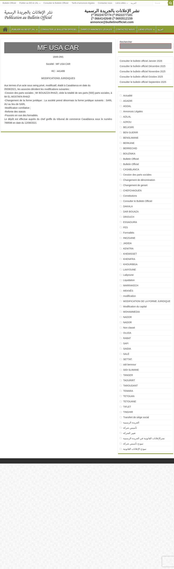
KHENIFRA (129, 259)
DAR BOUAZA (131, 211)
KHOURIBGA (130, 264)
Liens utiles (120, 3)
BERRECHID (130, 148)
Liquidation (129, 280)
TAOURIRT (129, 380)
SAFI (125, 343)
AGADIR (127, 101)
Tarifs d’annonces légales (83, 3)
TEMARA (129, 391)
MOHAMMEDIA (131, 311)
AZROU (127, 122)
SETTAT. (127, 359)
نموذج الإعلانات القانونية (134, 449)
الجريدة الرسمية (131, 422)
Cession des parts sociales (137, 174)
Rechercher (126, 41)
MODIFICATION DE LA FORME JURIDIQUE (146, 301)
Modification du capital (135, 306)
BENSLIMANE (130, 137)
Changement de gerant (135, 185)
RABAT (127, 338)
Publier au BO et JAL (28, 3)
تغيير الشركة (129, 433)
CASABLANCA (131, 169)
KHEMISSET (130, 253)
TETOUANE (129, 401)
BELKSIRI (128, 127)
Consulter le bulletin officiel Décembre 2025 (143, 66)
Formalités (128, 232)
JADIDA (127, 243)
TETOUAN (128, 396)
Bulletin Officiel (9, 3)
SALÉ (126, 354)
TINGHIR (128, 412)
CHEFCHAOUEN (132, 190)
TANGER (128, 375)
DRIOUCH (128, 217)
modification (129, 296)
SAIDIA (127, 348)
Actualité (127, 95)
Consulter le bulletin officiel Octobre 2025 (141, 76)
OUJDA (127, 333)
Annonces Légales (133, 111)
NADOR (127, 317)
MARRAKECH (130, 285)
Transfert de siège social (136, 417)
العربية (133, 3)
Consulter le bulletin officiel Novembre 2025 (143, 71)
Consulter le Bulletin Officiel (55, 3)
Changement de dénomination (139, 180)
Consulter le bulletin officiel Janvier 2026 (141, 61)
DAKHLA (128, 206)
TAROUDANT (130, 385)
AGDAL (127, 106)
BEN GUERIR (130, 132)
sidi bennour (129, 364)
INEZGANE (129, 238)
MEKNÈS (128, 290)
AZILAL (127, 116)
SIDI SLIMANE (132, 369)
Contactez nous (105, 3)
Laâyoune (128, 275)
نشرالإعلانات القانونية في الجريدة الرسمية (144, 438)
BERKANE (128, 143)
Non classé (129, 327)
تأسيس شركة (130, 427)
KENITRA (128, 248)
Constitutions (130, 195)
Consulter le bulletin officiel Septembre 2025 (143, 82)
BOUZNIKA (129, 153)
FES (125, 227)
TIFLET (127, 406)
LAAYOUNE (129, 269)
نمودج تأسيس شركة (133, 443)
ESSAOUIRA (130, 222)
